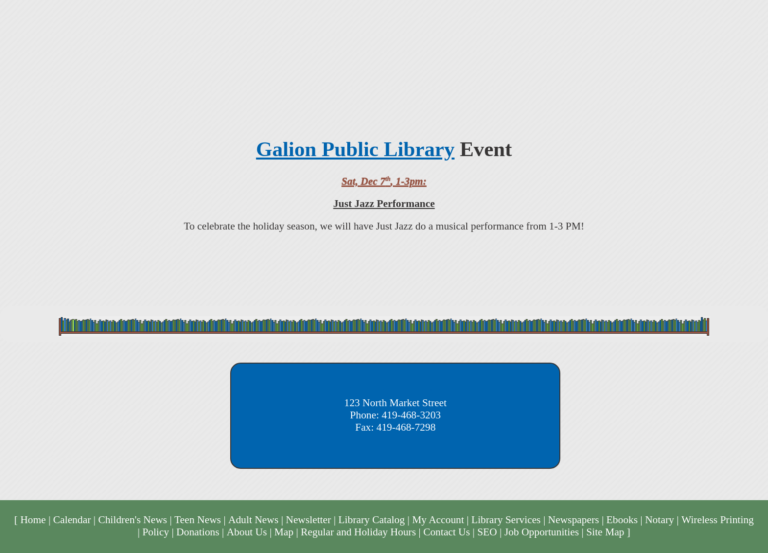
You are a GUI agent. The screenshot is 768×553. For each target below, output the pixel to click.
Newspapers (573, 520)
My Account (438, 520)
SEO (487, 532)
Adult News (253, 520)
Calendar (72, 520)
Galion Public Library (355, 149)
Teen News (197, 520)
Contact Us (446, 532)
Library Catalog (371, 520)
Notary (659, 520)
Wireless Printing (717, 520)
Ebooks (622, 520)
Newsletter (308, 520)
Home (33, 520)
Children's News (132, 520)
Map (283, 532)
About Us (247, 532)
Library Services (506, 520)
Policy (156, 532)
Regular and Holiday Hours (358, 532)
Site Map (605, 532)
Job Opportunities (541, 532)
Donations (197, 532)
